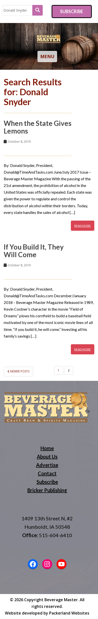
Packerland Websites (69, 613)
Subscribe (71, 11)
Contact (47, 473)
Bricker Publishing (47, 490)
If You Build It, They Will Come (34, 251)
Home (47, 448)
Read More (82, 226)
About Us (47, 456)
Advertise (47, 465)
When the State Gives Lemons (37, 127)
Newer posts (18, 371)
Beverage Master (61, 599)
